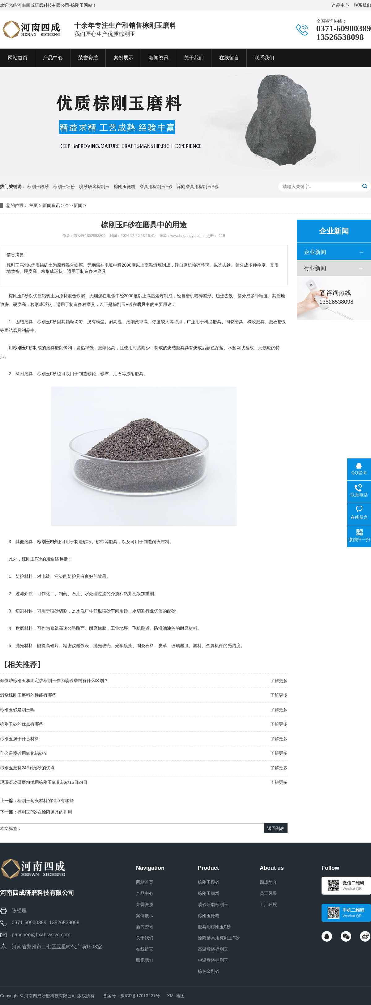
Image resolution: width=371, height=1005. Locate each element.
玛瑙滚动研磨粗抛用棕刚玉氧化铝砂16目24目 (43, 782)
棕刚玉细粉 (64, 186)
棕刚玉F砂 (47, 541)
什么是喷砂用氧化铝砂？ (24, 753)
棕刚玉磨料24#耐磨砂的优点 (27, 767)
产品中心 (340, 5)
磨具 (141, 304)
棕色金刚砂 (209, 971)
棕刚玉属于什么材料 (19, 738)
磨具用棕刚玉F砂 (156, 186)
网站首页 (144, 882)
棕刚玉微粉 (124, 186)
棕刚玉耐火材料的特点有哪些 (45, 800)
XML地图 (176, 995)
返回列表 (275, 828)
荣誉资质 (144, 904)
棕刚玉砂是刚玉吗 (17, 709)
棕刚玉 (19, 347)
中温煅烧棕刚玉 (213, 960)
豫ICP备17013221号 (140, 995)
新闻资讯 (51, 205)
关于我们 (144, 937)
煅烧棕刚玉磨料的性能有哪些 (28, 695)
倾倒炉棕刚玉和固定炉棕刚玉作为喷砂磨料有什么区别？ (54, 680)
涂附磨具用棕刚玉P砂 (198, 186)
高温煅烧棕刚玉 (213, 949)
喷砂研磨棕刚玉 (94, 186)
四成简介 (268, 882)
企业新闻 (73, 205)
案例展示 (144, 915)
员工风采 (268, 893)
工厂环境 (268, 904)
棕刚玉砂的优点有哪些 (21, 724)
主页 (33, 205)
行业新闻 (315, 268)
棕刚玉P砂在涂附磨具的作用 (44, 812)
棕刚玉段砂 (38, 186)
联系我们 (362, 5)
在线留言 (144, 949)
